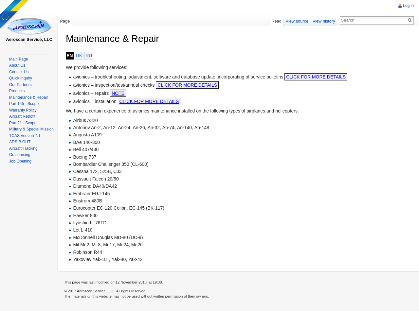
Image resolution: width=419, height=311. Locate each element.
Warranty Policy (23, 110)
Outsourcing (19, 154)
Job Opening (20, 161)
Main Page (18, 59)
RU (88, 55)
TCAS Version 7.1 (24, 135)
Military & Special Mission (31, 129)
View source (297, 21)
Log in (408, 5)
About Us (17, 65)
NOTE (118, 93)
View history (324, 21)
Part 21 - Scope (22, 123)
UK (79, 55)
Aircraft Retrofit (22, 116)
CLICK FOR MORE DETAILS (316, 76)
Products (17, 91)
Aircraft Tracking (23, 148)
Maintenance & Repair (28, 97)
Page (65, 21)
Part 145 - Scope (24, 103)
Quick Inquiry (20, 78)
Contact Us (18, 72)
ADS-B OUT (19, 142)
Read (276, 21)
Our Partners (20, 84)
